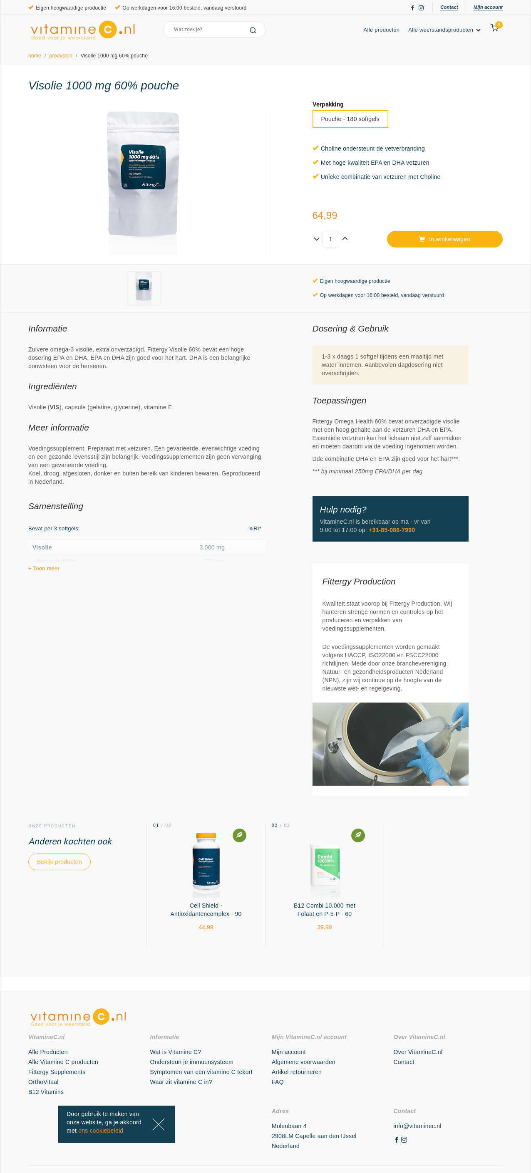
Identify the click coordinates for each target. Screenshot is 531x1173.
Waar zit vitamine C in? (181, 1082)
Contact (449, 7)
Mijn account (488, 7)
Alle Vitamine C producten (63, 1062)
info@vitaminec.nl (418, 1126)
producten (61, 56)
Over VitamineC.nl (418, 1052)
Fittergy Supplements (56, 1072)
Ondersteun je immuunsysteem (192, 1062)
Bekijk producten (59, 862)
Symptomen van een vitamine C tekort (201, 1072)
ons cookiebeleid (100, 1130)
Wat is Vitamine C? (175, 1052)
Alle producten (382, 30)
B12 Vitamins (46, 1092)
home (34, 56)
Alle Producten (48, 1052)
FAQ (278, 1082)
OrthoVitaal (43, 1082)
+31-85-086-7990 (392, 530)
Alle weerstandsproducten (445, 30)
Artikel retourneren (297, 1072)
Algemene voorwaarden (303, 1062)
